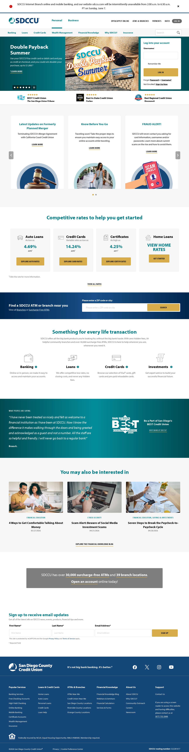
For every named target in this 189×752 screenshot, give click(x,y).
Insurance (13, 726)
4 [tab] (23, 87)
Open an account (84, 581)
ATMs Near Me (73, 694)
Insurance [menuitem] (128, 32)
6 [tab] (29, 87)
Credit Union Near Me (76, 698)
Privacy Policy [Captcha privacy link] (54, 638)
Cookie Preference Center (72, 749)
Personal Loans (44, 703)
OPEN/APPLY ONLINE (120, 20)
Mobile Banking (15, 712)
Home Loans (43, 694)
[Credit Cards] (116, 369)
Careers (129, 707)
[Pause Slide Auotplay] (34, 86)
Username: (149, 48)
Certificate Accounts (17, 717)
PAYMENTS (156, 20)
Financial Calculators (105, 703)
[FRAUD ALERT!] (151, 152)
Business (73, 20)
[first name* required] (30, 633)
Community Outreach (135, 703)
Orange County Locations (78, 712)
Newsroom (131, 712)
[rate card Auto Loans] (30, 250)
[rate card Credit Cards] (73, 250)
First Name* (15, 625)
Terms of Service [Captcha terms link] (69, 638)
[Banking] (28, 369)
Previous (11, 155)
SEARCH (163, 307)
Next (178, 155)
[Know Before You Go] (94, 152)
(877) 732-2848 (161, 716)
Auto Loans (43, 698)
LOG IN (177, 21)
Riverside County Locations (79, 707)
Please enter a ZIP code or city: (97, 300)
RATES (167, 20)
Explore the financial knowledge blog (94, 544)
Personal (57, 20)
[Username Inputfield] (161, 55)
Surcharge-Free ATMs (39, 309)
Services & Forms (104, 707)
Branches (21, 309)
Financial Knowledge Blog (108, 694)
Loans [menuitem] (25, 32)
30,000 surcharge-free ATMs (87, 575)
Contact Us (160, 694)
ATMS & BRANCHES (141, 20)
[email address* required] (123, 633)
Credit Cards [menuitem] (40, 32)
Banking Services (16, 694)
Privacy (56, 749)
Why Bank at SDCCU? (158, 430)
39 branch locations (131, 575)
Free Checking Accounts (19, 698)
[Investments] (160, 369)
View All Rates (95, 284)
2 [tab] (17, 87)
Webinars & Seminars (106, 698)
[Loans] (72, 369)
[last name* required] (73, 633)
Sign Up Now (162, 84)
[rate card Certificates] (116, 250)
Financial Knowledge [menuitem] (88, 32)
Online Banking (15, 707)
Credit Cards (43, 707)
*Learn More (16, 71)
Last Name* (58, 625)
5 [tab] (26, 87)
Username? (166, 80)
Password (154, 80)
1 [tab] (14, 87)
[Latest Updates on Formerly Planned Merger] (37, 152)
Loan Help (42, 712)
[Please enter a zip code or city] (115, 307)
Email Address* (103, 625)
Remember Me (154, 63)
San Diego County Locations (79, 703)
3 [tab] (20, 87)
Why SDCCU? (131, 698)
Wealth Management (18, 721)
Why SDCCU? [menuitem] (111, 32)
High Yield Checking (17, 703)
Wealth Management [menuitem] (62, 32)
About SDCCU (132, 694)
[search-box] (168, 32)
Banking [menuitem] (12, 32)
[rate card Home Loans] (159, 250)
